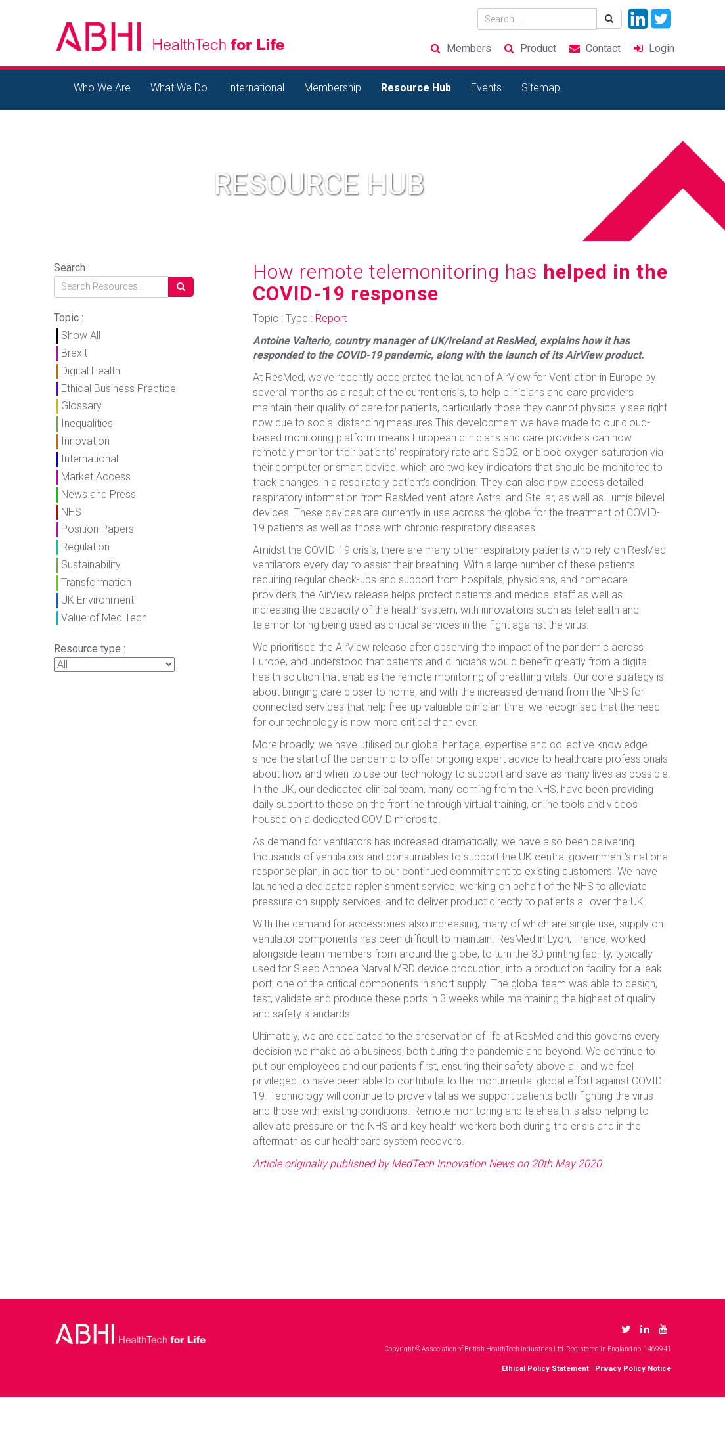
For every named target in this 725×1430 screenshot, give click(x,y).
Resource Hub (416, 87)
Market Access (96, 476)
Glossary (81, 405)
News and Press (98, 494)
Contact (603, 48)
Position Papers (97, 529)
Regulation (85, 547)
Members (469, 48)
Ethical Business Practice (118, 388)
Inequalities (87, 423)
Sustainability (91, 564)
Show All (80, 335)
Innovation (85, 441)
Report (331, 318)
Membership (332, 87)
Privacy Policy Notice (633, 1368)
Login (661, 48)
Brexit (74, 353)
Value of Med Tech (104, 618)
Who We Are (102, 87)
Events (486, 87)
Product (538, 48)
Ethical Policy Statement (545, 1368)
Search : (72, 267)
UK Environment (97, 600)
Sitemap (540, 87)
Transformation (96, 582)
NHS (71, 512)
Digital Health (90, 371)
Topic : (68, 317)
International (255, 87)
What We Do (179, 87)
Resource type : (89, 648)
